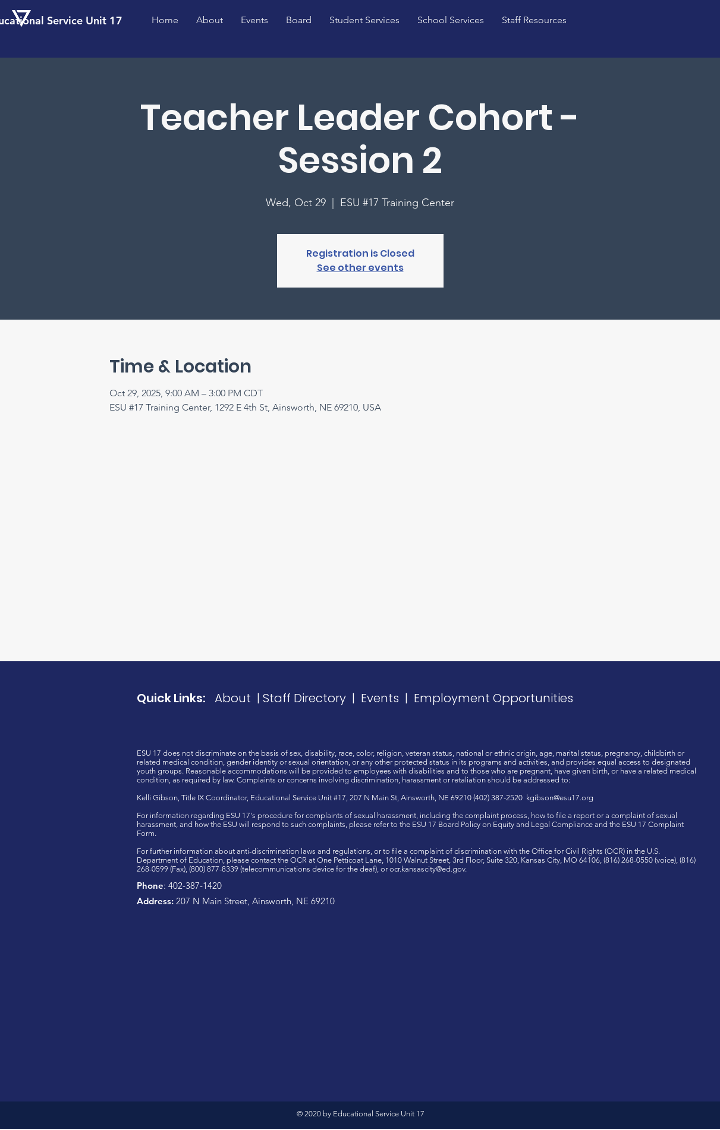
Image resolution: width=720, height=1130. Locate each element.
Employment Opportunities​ (493, 698)
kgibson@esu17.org (559, 797)
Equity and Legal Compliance (543, 824)
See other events (360, 267)
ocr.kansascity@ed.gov (427, 868)
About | (239, 698)
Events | (387, 698)
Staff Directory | (312, 698)
